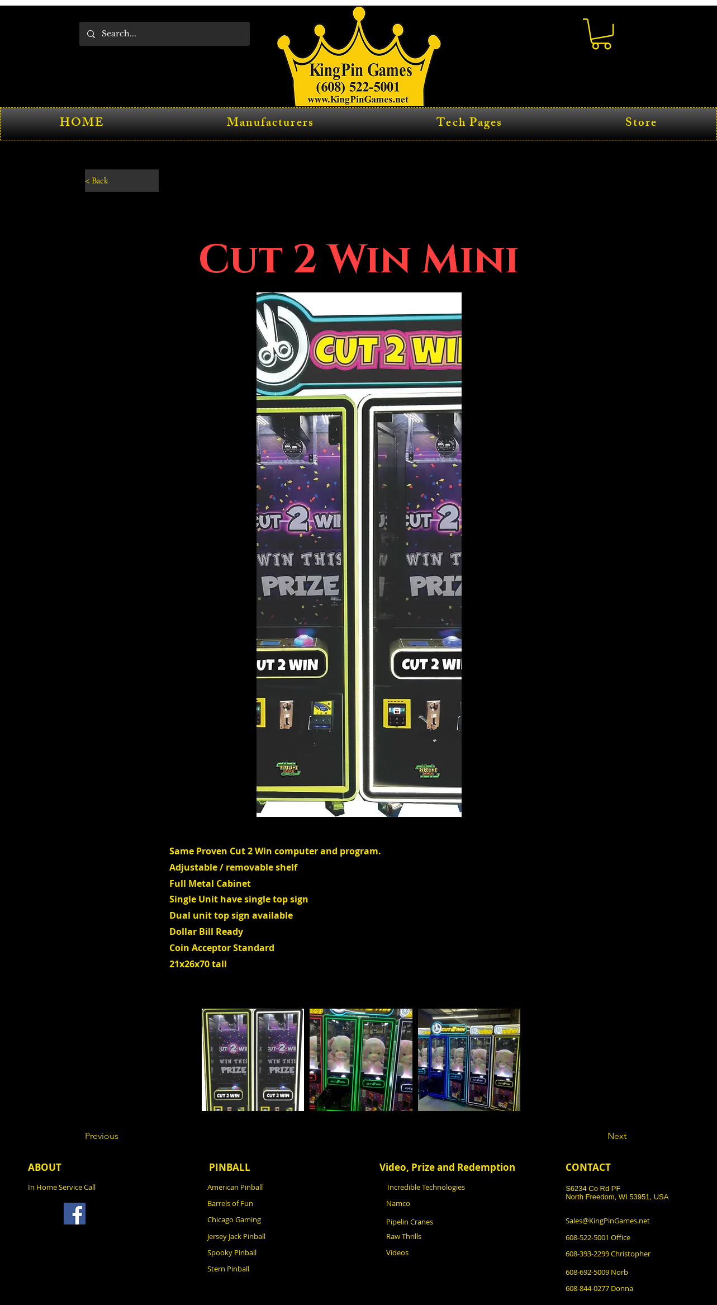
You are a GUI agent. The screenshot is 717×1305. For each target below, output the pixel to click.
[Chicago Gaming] (268, 1219)
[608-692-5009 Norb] (627, 1271)
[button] (601, 33)
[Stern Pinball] (268, 1268)
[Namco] (447, 1203)
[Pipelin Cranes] (447, 1221)
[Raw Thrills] (447, 1236)
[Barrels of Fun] (268, 1203)
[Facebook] (75, 1213)
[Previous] (122, 1136)
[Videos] (447, 1252)
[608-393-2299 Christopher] (628, 1253)
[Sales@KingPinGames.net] (627, 1220)
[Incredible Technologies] (448, 1186)
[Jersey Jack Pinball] (268, 1236)
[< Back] (122, 180)
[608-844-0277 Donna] (627, 1288)
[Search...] (164, 34)
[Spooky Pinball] (268, 1252)
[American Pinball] (268, 1186)
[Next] (598, 1136)
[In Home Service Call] (89, 1186)
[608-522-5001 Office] (627, 1237)
